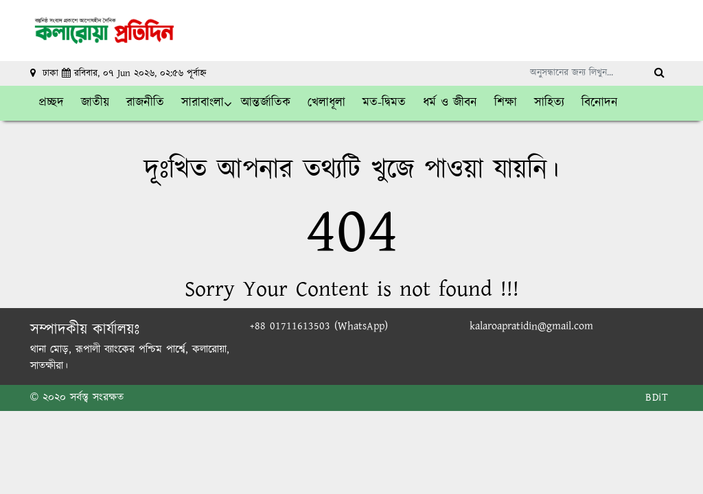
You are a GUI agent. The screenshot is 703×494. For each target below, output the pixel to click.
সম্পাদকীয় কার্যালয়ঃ (84, 329)
